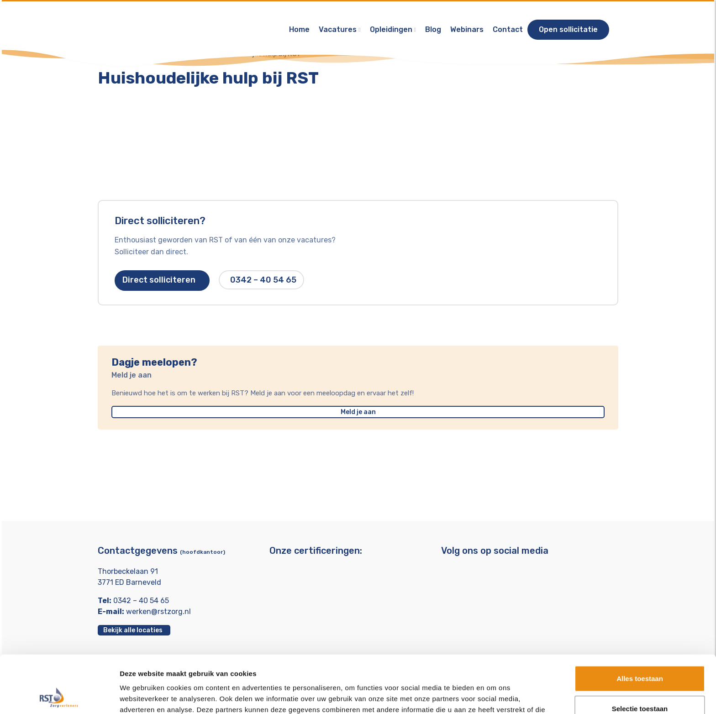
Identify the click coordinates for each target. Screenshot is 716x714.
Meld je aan (358, 413)
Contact (508, 29)
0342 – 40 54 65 (263, 280)
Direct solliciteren (162, 280)
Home (299, 29)
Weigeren (639, 684)
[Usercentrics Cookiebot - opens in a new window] (59, 696)
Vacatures (338, 29)
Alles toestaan (639, 624)
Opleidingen (391, 29)
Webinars (467, 29)
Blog (433, 29)
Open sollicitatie (568, 29)
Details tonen (493, 696)
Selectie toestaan (640, 654)
